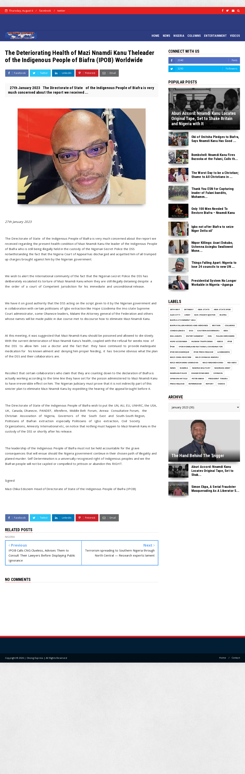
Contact (236, 658)
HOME (156, 36)
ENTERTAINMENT (215, 36)
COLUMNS (194, 36)
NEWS (166, 36)
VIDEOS (235, 36)
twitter (61, 10)
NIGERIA (178, 36)
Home (222, 658)
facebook (45, 10)
